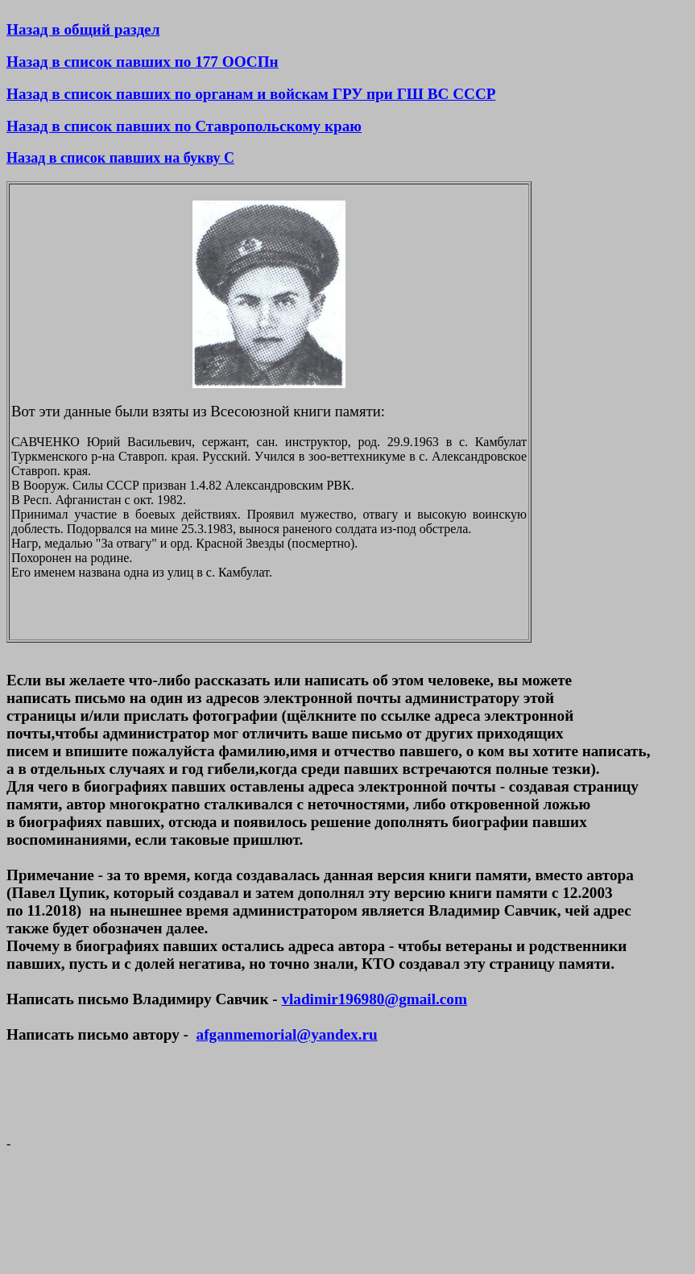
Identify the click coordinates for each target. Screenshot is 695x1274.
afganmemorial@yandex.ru (287, 1034)
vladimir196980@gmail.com (373, 999)
